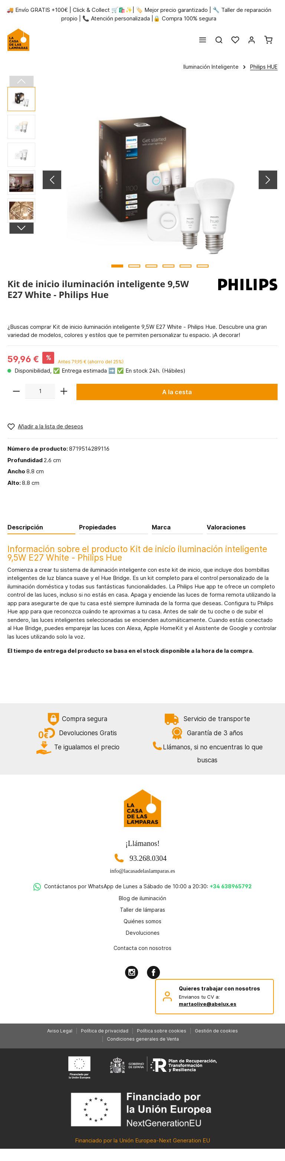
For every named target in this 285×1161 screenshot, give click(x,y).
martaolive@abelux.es (207, 1004)
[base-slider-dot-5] (185, 266)
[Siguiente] (268, 180)
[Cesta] (268, 39)
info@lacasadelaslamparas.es (142, 871)
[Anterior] (52, 180)
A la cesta (177, 392)
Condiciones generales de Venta (143, 1039)
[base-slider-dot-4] (168, 266)
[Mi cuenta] (251, 39)
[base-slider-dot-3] (151, 266)
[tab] (41, 527)
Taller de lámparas (142, 910)
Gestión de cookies (216, 1031)
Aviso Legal (59, 1031)
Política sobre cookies (161, 1031)
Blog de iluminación (142, 898)
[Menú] (202, 39)
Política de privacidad (104, 1031)
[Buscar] (219, 39)
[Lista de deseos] (235, 39)
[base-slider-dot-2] (134, 266)
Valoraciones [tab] (226, 527)
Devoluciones (143, 933)
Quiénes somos (142, 921)
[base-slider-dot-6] (203, 266)
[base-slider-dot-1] (117, 266)
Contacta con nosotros (142, 948)
